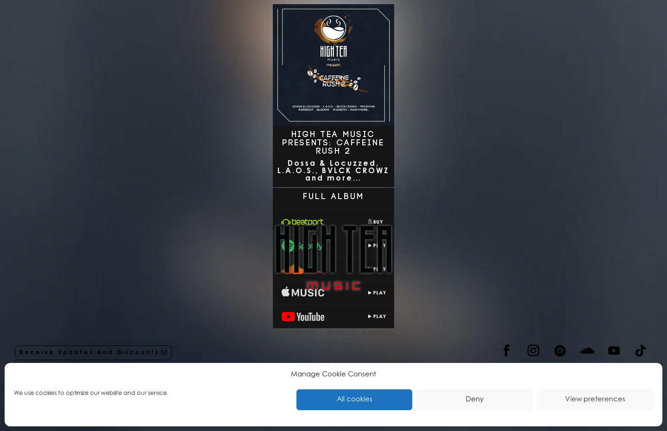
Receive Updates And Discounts (89, 353)
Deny (475, 399)
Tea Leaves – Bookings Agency (333, 333)
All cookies (354, 399)
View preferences (595, 399)
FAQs (333, 353)
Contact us (333, 343)
